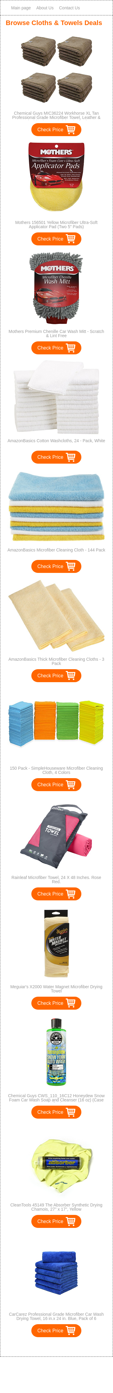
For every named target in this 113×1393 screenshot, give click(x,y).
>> (68, 1345)
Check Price (50, 129)
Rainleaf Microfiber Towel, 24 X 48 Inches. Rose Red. (56, 879)
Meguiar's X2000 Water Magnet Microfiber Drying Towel (56, 988)
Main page (21, 7)
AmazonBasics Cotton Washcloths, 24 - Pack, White (56, 440)
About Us (45, 7)
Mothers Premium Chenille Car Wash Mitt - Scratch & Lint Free (56, 333)
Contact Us (69, 7)
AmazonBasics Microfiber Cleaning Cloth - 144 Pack (56, 550)
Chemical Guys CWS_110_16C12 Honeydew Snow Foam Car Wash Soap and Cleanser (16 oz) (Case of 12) (56, 1100)
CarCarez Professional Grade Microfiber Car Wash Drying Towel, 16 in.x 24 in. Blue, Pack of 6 (56, 1316)
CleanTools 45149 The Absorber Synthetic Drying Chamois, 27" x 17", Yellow (56, 1207)
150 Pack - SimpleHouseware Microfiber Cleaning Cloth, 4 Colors (56, 770)
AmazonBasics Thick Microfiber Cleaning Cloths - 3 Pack (56, 661)
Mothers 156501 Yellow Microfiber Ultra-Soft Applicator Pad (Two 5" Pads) (56, 224)
